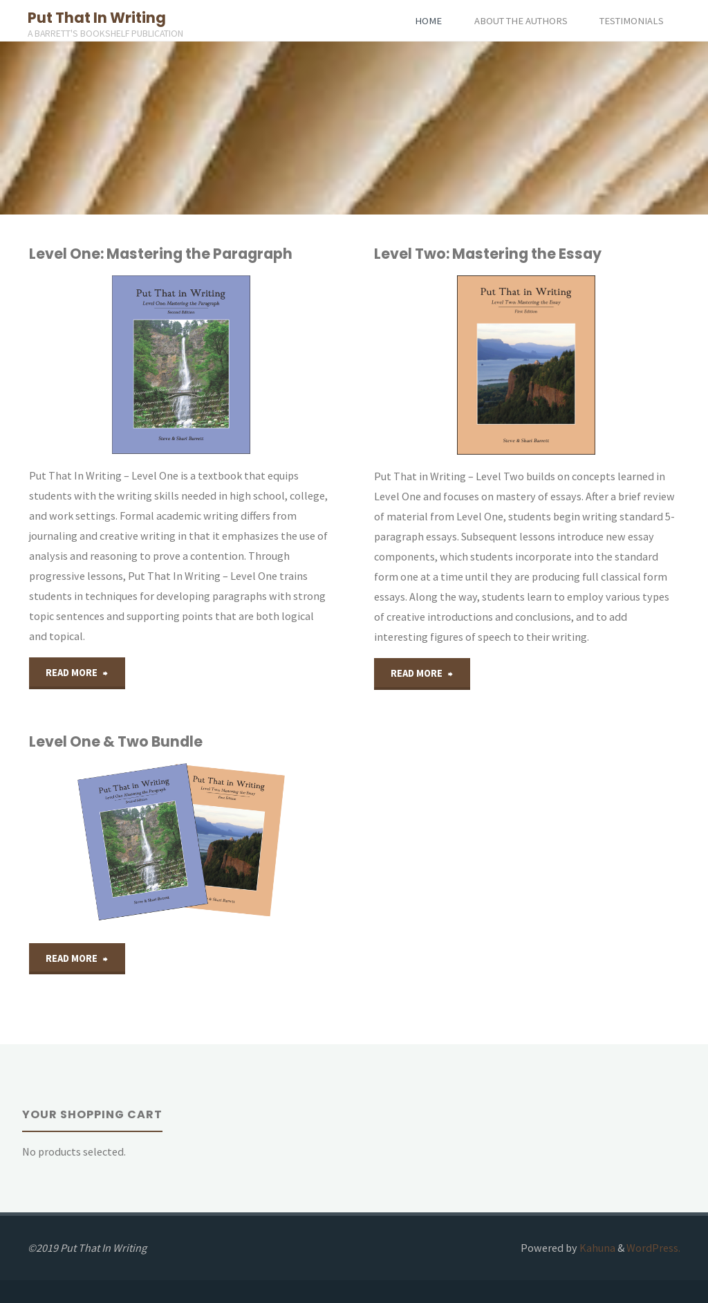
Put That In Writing (97, 18)
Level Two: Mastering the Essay (488, 254)
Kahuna (596, 1248)
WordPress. (653, 1248)
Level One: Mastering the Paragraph (160, 254)
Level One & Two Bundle (116, 741)
